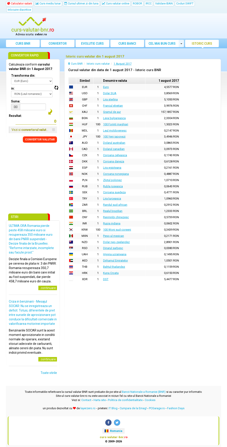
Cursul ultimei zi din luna (81, 3)
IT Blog (113, 408)
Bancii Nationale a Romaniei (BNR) (144, 391)
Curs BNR (23, 43)
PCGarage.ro (157, 408)
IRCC (149, 3)
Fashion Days (175, 408)
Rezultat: (15, 116)
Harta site (100, 400)
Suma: (15, 101)
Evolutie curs (92, 43)
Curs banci (127, 43)
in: (13, 88)
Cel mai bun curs (162, 43)
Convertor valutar (58, 44)
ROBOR (137, 3)
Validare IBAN (164, 3)
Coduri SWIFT (185, 3)
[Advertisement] (140, 26)
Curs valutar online (115, 3)
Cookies (150, 400)
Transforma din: (23, 75)
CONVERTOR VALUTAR (40, 139)
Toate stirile (49, 373)
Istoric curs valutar (202, 44)
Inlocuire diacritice (19, 9)
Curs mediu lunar (48, 3)
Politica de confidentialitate (125, 400)
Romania (113, 431)
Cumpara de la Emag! (133, 408)
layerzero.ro (88, 408)
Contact (86, 400)
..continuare (47, 288)
